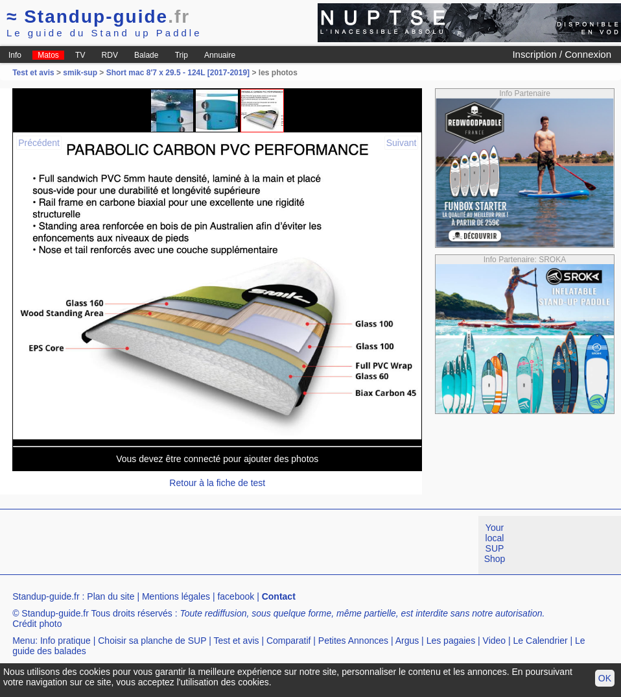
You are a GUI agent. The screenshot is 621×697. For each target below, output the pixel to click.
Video (494, 640)
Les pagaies (451, 640)
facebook (235, 596)
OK (604, 678)
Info (14, 55)
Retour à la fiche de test (217, 483)
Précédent (39, 143)
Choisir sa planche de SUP (152, 640)
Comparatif (288, 640)
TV (80, 55)
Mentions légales (176, 596)
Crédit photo (37, 623)
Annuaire (219, 55)
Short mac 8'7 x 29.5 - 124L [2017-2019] (178, 72)
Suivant (401, 143)
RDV (110, 55)
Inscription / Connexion (561, 54)
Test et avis (34, 72)
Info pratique (65, 640)
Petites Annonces (353, 640)
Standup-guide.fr (46, 596)
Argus (407, 640)
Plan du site (110, 596)
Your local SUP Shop (495, 543)
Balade (146, 55)
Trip (181, 55)
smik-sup (80, 72)
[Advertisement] (236, 545)
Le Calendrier (540, 640)
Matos (48, 55)
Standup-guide (98, 16)
